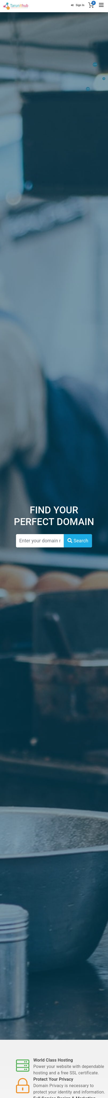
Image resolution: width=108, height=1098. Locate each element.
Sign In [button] (77, 5)
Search (77, 540)
